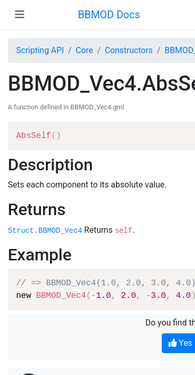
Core (84, 50)
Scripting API (40, 50)
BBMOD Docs (109, 14)
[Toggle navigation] (19, 14)
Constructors (128, 50)
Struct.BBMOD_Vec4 (45, 231)
